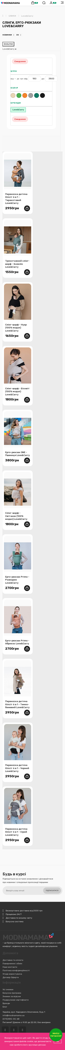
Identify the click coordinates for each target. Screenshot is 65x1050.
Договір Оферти (11, 977)
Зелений (18, 95)
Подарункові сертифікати (16, 1000)
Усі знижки (8, 989)
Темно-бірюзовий (36, 95)
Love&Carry (18, 110)
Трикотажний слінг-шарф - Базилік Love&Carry (17, 264)
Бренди (6, 1003)
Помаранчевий (24, 95)
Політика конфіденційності (16, 970)
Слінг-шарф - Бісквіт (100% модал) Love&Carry (17, 391)
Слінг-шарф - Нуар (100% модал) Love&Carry (16, 327)
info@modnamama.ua (13, 1015)
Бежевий (13, 95)
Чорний (42, 95)
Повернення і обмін (12, 963)
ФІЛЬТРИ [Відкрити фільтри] (8, 44)
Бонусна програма (12, 993)
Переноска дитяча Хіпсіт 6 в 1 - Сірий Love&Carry (16, 832)
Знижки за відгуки (12, 996)
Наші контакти (10, 967)
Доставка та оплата (13, 960)
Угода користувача (12, 974)
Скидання (20, 61)
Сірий (30, 95)
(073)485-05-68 (11, 1019)
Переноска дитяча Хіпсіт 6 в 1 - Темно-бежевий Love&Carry (17, 704)
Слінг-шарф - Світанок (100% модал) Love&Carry (16, 516)
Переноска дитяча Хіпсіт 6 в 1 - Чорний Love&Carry (17, 768)
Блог (5, 1007)
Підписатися (52, 891)
